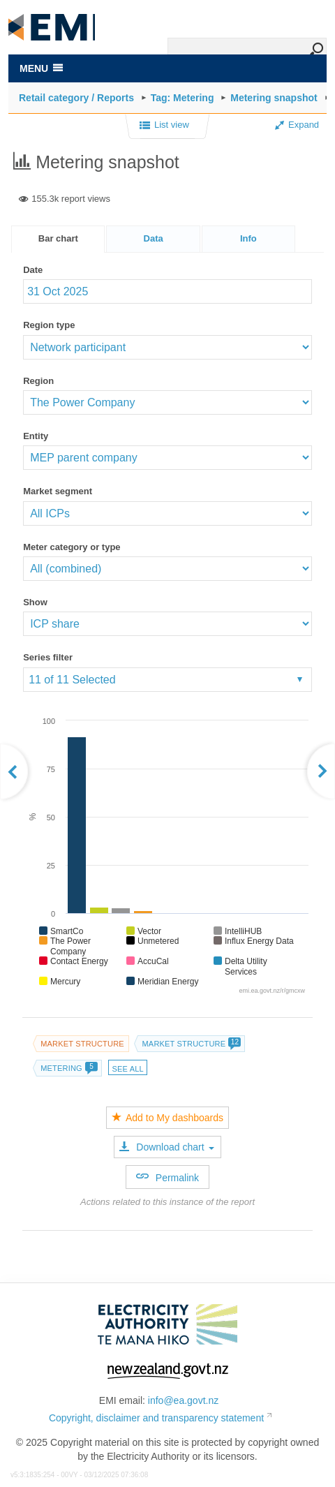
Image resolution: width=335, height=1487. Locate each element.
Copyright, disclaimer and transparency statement (156, 1417)
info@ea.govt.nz (183, 1400)
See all (127, 1069)
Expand (297, 124)
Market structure (82, 1044)
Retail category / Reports (76, 97)
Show (35, 602)
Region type (49, 325)
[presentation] (248, 239)
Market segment (57, 491)
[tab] (58, 239)
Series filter (48, 657)
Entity (35, 436)
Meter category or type (71, 547)
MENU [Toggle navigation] (41, 68)
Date (33, 270)
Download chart (166, 1147)
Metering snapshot (273, 97)
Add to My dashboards (167, 1117)
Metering (68, 1068)
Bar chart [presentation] (58, 238)
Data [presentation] (153, 238)
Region (38, 381)
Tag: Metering (182, 97)
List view (164, 125)
